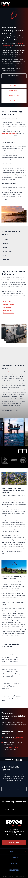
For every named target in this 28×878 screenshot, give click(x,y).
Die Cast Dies (7, 307)
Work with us (14, 842)
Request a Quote (14, 75)
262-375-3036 (13, 747)
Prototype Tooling (8, 304)
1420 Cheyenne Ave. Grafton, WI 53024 (14, 832)
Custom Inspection (8, 313)
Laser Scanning (7, 310)
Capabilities (14, 90)
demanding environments (9, 133)
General (14, 852)
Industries (14, 95)
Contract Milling (8, 302)
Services (14, 85)
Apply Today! (14, 789)
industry (8, 371)
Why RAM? (14, 100)
